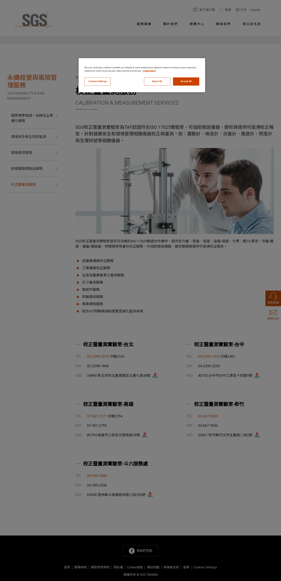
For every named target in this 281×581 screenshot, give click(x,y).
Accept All (186, 81)
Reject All (157, 81)
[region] (142, 75)
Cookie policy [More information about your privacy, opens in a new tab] (149, 70)
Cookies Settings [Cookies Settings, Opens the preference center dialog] (97, 81)
